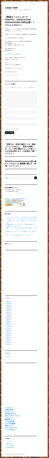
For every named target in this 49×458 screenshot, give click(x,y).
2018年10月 (9, 305)
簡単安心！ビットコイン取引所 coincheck (15, 198)
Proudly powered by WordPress (18, 454)
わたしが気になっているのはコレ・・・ (14, 54)
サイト (6, 122)
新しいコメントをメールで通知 (12, 128)
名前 (6, 109)
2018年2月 (8, 319)
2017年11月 (8, 324)
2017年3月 (8, 339)
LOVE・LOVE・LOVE (11, 427)
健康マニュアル (9, 425)
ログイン (8, 442)
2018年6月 (8, 312)
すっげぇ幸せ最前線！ (10, 423)
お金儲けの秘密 (11, 8)
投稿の (8, 443)
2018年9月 (8, 307)
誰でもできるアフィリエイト (12, 415)
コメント (6, 90)
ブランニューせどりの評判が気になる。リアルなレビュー (19, 235)
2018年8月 (8, 308)
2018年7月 (8, 310)
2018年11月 (8, 303)
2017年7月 (8, 331)
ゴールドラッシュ (9, 411)
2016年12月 (8, 344)
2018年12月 (9, 301)
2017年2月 (8, 340)
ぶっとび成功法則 (9, 421)
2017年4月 (8, 337)
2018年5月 (8, 314)
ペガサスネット (9, 417)
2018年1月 (8, 321)
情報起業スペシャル (10, 419)
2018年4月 (8, 315)
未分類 (7, 356)
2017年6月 (8, 333)
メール (6, 116)
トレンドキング (9, 407)
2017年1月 (8, 342)
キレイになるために (10, 429)
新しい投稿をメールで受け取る (12, 130)
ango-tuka (9, 74)
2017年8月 (8, 330)
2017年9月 (8, 328)
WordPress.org (10, 447)
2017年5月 (8, 335)
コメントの (9, 445)
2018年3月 (8, 317)
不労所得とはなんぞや (10, 413)
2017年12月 (8, 323)
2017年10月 (8, 326)
